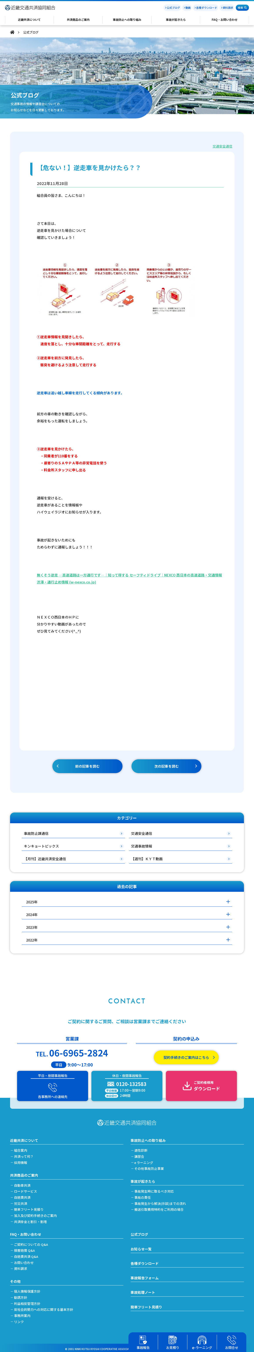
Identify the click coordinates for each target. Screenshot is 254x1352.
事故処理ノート (143, 1290)
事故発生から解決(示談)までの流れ (161, 1201)
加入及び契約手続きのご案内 (35, 1213)
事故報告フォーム (145, 1276)
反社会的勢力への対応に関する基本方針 (44, 1307)
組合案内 (21, 1149)
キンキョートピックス (41, 846)
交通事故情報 (141, 846)
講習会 (140, 1155)
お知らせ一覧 (141, 1247)
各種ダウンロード (206, 7)
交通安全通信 (222, 146)
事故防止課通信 (36, 833)
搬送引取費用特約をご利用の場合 (159, 1208)
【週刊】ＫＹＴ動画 (147, 858)
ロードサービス (25, 1190)
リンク (19, 1319)
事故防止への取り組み (148, 1139)
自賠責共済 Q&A (26, 1254)
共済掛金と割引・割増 (30, 1219)
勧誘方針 (21, 1295)
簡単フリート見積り (29, 1208)
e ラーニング (144, 1161)
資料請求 (228, 7)
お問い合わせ (24, 1260)
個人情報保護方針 (27, 1289)
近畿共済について (24, 1139)
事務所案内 (22, 1313)
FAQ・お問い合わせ (25, 1232)
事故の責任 (143, 1195)
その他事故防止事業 (150, 1167)
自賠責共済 (22, 1195)
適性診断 (141, 1149)
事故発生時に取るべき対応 (154, 1190)
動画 (188, 7)
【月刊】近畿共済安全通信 (45, 858)
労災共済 (21, 1201)
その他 (15, 1279)
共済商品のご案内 (24, 1173)
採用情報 (21, 1161)
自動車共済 (22, 1183)
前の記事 (87, 766)
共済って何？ (24, 1155)
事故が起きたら (143, 1179)
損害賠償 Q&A (24, 1248)
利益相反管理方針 (27, 1301)
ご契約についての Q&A (31, 1242)
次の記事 (166, 766)
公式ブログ (173, 7)
